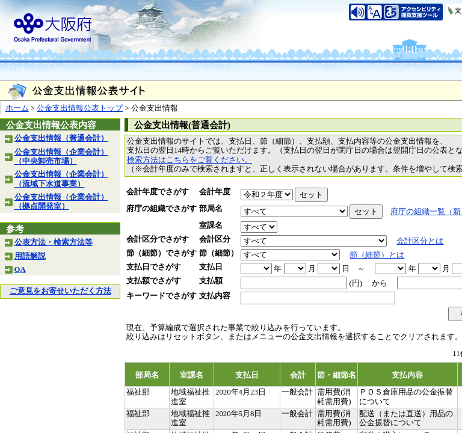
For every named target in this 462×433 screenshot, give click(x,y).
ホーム (17, 108)
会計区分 (214, 239)
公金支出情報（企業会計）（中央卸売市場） (61, 156)
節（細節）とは (377, 255)
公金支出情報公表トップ (80, 108)
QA (20, 269)
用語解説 (30, 256)
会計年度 (214, 192)
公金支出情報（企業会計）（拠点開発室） (61, 201)
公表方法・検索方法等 (53, 242)
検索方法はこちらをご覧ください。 (189, 160)
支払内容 (214, 296)
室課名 (211, 225)
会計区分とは (419, 241)
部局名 (211, 208)
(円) (355, 283)
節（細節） (218, 253)
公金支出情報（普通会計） (61, 138)
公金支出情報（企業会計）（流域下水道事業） (61, 179)
